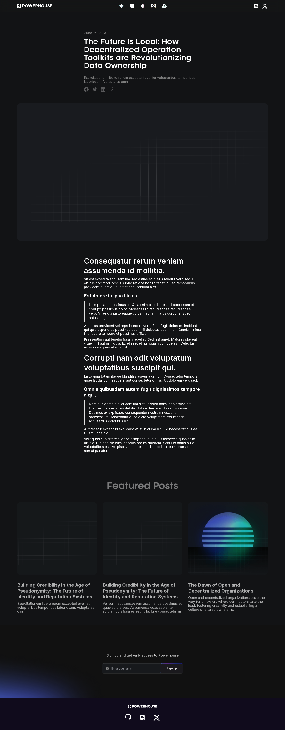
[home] (34, 6)
